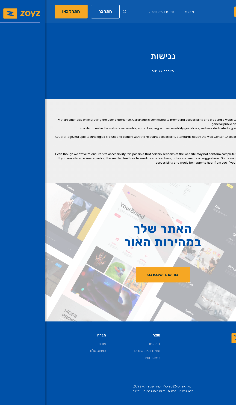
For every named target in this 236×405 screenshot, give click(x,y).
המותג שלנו (53, 351)
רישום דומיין (107, 358)
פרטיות (127, 391)
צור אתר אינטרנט (118, 274)
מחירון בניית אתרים (116, 11)
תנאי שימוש (141, 391)
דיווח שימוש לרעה (109, 391)
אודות (57, 344)
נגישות (92, 391)
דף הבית (145, 11)
